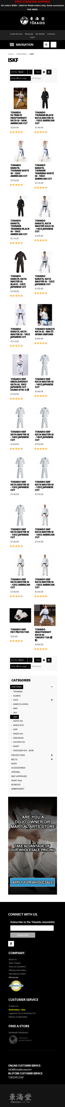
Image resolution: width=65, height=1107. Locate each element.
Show (13, 78)
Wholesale (29, 34)
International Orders (17, 973)
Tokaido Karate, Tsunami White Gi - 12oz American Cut (19, 170)
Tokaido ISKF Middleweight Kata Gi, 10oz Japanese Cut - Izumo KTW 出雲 (19, 384)
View (38, 72)
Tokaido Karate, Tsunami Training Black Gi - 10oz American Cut (19, 227)
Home (11, 54)
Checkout (51, 34)
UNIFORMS (21, 54)
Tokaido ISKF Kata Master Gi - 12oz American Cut (44, 533)
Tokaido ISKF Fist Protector (19, 631)
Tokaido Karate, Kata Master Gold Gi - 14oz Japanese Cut (44, 226)
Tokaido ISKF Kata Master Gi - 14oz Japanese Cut (44, 383)
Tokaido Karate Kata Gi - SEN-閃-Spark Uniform (45, 331)
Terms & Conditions (17, 966)
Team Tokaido (15, 962)
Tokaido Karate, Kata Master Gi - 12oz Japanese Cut (44, 280)
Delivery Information (17, 970)
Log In (32, 37)
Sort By (14, 72)
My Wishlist (40, 34)
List (48, 72)
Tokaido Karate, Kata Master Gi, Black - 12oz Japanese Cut (18, 281)
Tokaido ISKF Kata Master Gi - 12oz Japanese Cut (19, 486)
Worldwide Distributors (18, 1032)
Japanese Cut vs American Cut (22, 1013)
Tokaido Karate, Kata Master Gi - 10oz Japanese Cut (20, 333)
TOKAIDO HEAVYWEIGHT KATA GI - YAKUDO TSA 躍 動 (43, 635)
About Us (13, 959)
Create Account (16, 34)
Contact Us (13, 1006)
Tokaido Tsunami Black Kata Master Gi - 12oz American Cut (44, 118)
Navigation (24, 44)
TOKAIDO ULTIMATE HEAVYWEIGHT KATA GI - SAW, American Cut (18, 118)
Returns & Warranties (18, 1016)
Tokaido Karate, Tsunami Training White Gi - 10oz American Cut (44, 171)
